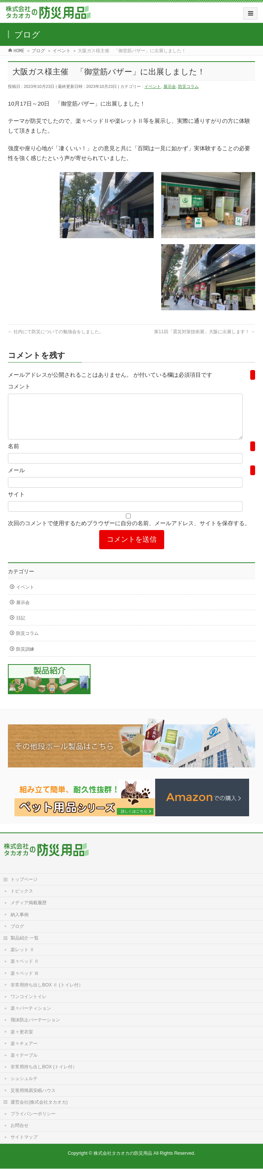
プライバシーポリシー (33, 1114)
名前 (13, 455)
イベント (152, 86)
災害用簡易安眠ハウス (33, 1090)
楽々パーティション (31, 1008)
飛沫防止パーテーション (35, 1020)
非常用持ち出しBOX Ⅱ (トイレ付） (47, 985)
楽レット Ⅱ (22, 950)
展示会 (169, 86)
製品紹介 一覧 (25, 938)
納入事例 (20, 915)
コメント (19, 386)
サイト (16, 503)
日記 (20, 627)
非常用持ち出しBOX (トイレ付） (44, 1067)
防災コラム (188, 86)
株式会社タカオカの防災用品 (123, 1153)
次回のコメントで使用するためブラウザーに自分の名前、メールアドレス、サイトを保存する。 (129, 532)
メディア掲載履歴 (29, 903)
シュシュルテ (24, 1078)
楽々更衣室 (22, 1032)
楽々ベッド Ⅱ (25, 961)
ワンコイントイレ (29, 997)
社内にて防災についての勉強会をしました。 (56, 331)
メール (16, 479)
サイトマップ (24, 1137)
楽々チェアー (24, 1044)
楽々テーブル (24, 1055)
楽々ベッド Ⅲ (25, 973)
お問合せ (20, 1125)
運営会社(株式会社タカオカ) (39, 1102)
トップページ (24, 879)
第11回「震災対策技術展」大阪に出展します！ (204, 331)
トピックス (22, 891)
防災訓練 (25, 658)
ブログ (17, 926)
